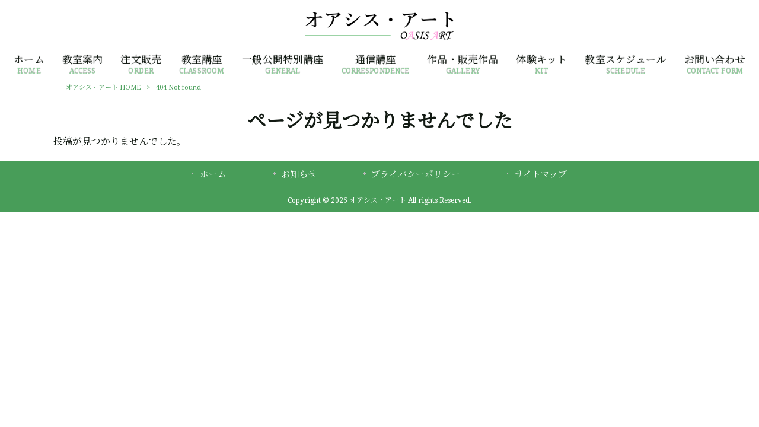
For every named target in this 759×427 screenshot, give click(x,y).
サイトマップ (541, 174)
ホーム (213, 174)
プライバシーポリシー (415, 174)
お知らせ (299, 174)
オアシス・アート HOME (103, 87)
